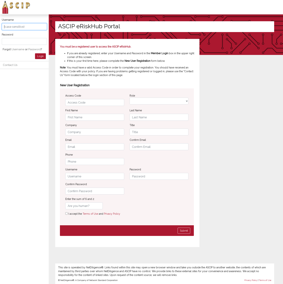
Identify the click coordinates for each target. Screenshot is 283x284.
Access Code (73, 95)
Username (8, 19)
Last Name (136, 110)
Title (132, 125)
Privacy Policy (112, 213)
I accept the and (92, 213)
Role (132, 95)
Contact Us (10, 65)
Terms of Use (91, 213)
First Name (71, 110)
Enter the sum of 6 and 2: (80, 199)
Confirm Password (76, 184)
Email (68, 139)
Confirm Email (138, 139)
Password (7, 34)
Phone (69, 154)
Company (71, 125)
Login (40, 56)
